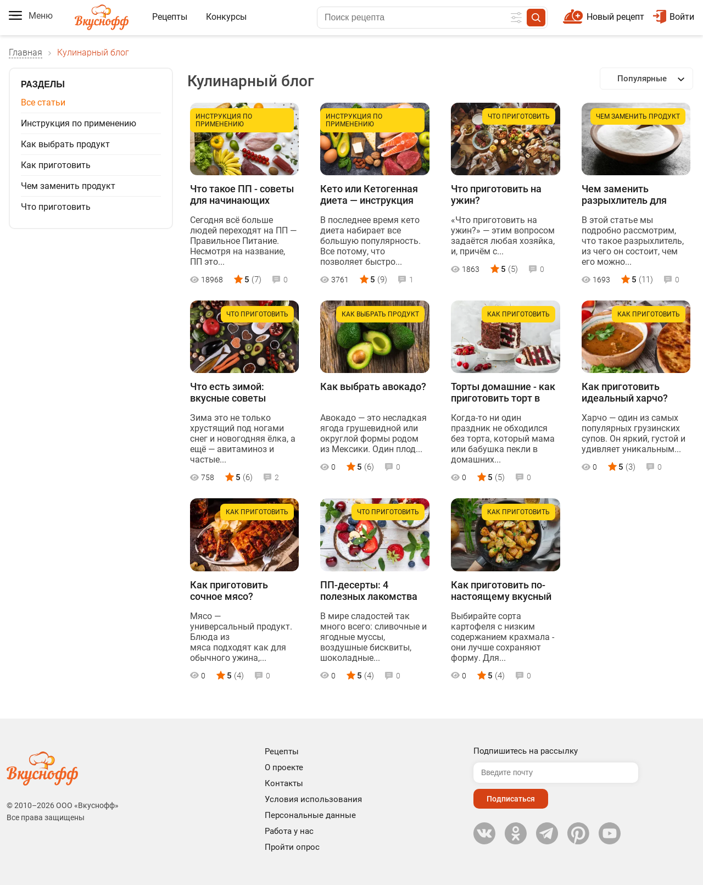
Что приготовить (56, 207)
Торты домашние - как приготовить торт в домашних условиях (503, 393)
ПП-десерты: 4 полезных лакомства (368, 590)
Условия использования (313, 799)
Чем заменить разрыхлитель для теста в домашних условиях (624, 195)
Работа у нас (289, 831)
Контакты (284, 783)
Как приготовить (56, 165)
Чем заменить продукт (68, 186)
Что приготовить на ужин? (496, 194)
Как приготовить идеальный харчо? (625, 392)
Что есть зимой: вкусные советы (228, 392)
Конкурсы (226, 17)
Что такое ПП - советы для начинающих (242, 194)
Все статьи (43, 102)
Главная (25, 52)
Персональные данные (310, 815)
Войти (673, 16)
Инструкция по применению (78, 123)
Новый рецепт (615, 17)
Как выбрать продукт (65, 144)
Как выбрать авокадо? (373, 386)
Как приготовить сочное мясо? (229, 590)
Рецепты (169, 17)
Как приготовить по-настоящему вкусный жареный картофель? (501, 591)
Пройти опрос (292, 847)
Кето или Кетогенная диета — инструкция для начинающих (369, 195)
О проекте (284, 767)
